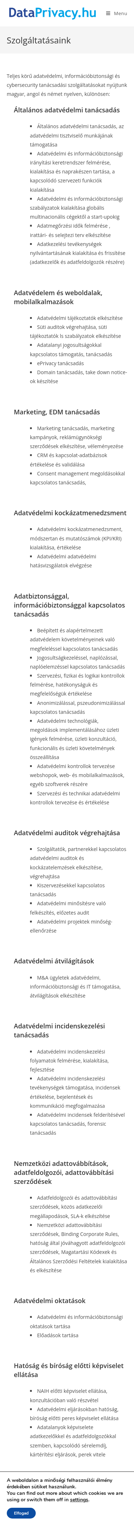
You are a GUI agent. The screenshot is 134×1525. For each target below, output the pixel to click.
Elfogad (21, 1513)
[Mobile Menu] (116, 13)
